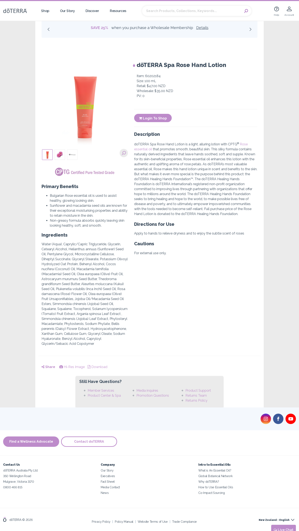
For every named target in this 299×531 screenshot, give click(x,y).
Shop (45, 11)
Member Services (101, 390)
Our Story (67, 11)
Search (246, 11)
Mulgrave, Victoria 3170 (18, 481)
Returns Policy (196, 400)
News (105, 493)
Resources (118, 11)
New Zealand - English (274, 520)
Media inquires (147, 390)
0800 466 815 (12, 487)
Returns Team (196, 395)
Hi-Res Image (72, 367)
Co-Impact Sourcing (211, 493)
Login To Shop (153, 118)
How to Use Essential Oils (215, 487)
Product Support (198, 390)
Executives (108, 476)
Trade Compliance (184, 521)
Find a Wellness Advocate (31, 442)
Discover (92, 11)
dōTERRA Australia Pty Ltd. (20, 470)
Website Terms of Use (153, 521)
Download (97, 367)
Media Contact (110, 487)
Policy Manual (124, 521)
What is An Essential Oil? (214, 470)
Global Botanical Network (215, 476)
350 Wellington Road (17, 476)
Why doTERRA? (208, 481)
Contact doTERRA (89, 442)
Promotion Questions (152, 395)
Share (48, 367)
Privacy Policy (101, 521)
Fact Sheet (108, 481)
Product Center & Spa (104, 395)
